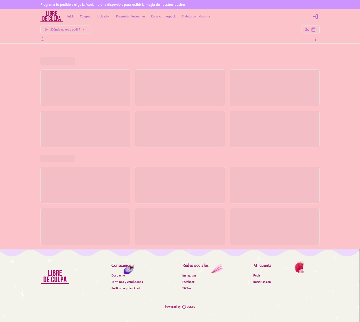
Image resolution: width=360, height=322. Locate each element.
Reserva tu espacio (163, 16)
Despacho (118, 275)
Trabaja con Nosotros (196, 16)
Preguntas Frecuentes (130, 16)
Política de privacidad (125, 288)
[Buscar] (42, 39)
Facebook (188, 282)
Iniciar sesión (262, 282)
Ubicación (103, 16)
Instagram (189, 275)
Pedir (256, 275)
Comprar (86, 16)
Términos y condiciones (127, 282)
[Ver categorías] (315, 39)
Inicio (70, 16)
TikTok (186, 288)
